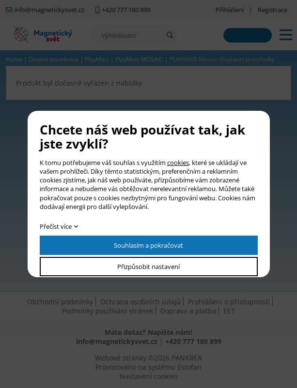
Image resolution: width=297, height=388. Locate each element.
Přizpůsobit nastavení (148, 266)
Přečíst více (56, 226)
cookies (178, 162)
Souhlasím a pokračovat (148, 245)
